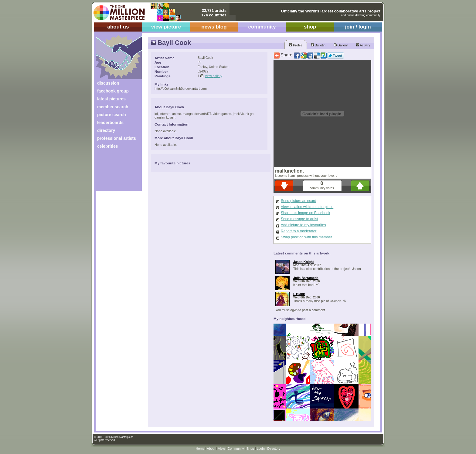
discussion (108, 83)
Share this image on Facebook (305, 213)
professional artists (116, 138)
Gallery (341, 45)
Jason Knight (303, 262)
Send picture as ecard (298, 201)
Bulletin (318, 45)
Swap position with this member (306, 237)
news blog (213, 27)
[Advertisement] (115, 172)
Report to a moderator (298, 231)
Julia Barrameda (305, 278)
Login (261, 448)
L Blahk (299, 294)
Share (286, 54)
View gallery (213, 76)
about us (118, 27)
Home (200, 448)
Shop (250, 448)
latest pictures (111, 98)
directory (106, 130)
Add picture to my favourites (303, 225)
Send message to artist (299, 219)
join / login (358, 27)
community (262, 27)
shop (310, 27)
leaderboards (110, 122)
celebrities (107, 146)
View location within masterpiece (307, 207)
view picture (166, 27)
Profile (295, 45)
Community (236, 448)
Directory (273, 448)
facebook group (113, 91)
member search (112, 106)
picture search (111, 114)
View (221, 448)
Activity (363, 45)
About (211, 448)
